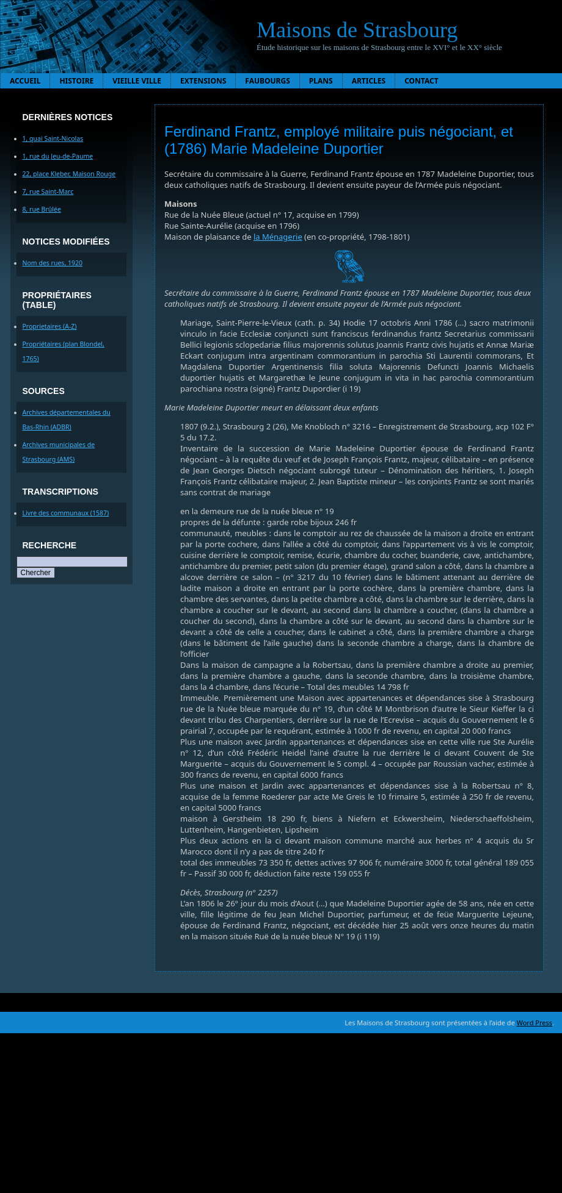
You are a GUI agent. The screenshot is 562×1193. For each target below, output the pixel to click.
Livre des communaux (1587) (66, 513)
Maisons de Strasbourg (357, 30)
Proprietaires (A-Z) (50, 326)
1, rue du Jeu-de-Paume (58, 156)
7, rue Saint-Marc (48, 191)
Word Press (534, 1022)
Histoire (76, 81)
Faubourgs (267, 81)
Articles (369, 81)
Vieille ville (136, 81)
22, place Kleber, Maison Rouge (69, 174)
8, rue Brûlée (42, 209)
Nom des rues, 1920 (53, 263)
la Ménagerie (278, 236)
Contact (421, 81)
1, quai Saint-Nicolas (53, 138)
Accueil (25, 81)
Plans (321, 81)
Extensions (203, 81)
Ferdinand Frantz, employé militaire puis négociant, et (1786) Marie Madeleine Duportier (338, 140)
